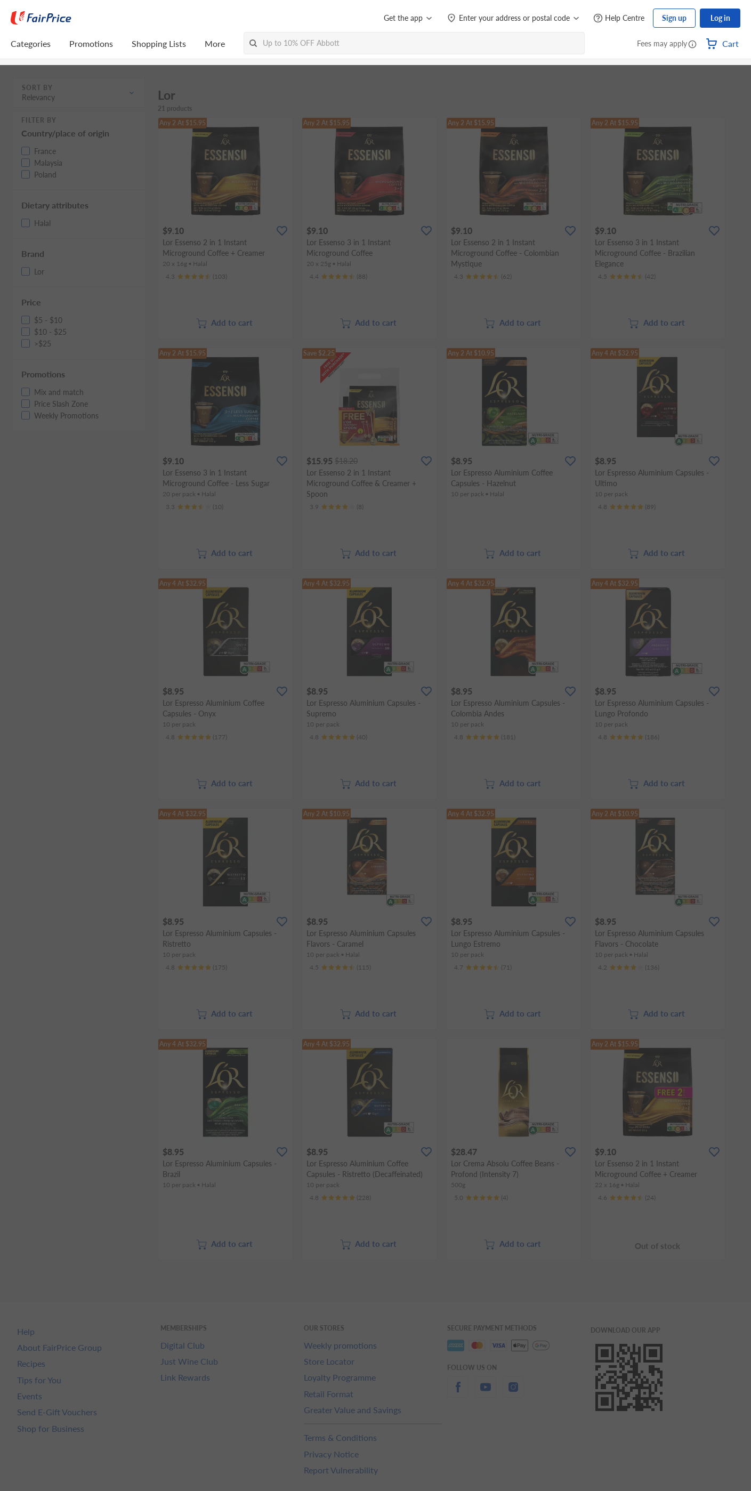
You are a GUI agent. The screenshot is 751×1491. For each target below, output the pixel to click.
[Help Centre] (618, 18)
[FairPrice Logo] (41, 18)
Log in (720, 17)
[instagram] (513, 1393)
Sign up (674, 17)
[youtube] (485, 1393)
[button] (692, 45)
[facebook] (458, 1393)
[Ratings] (196, 276)
